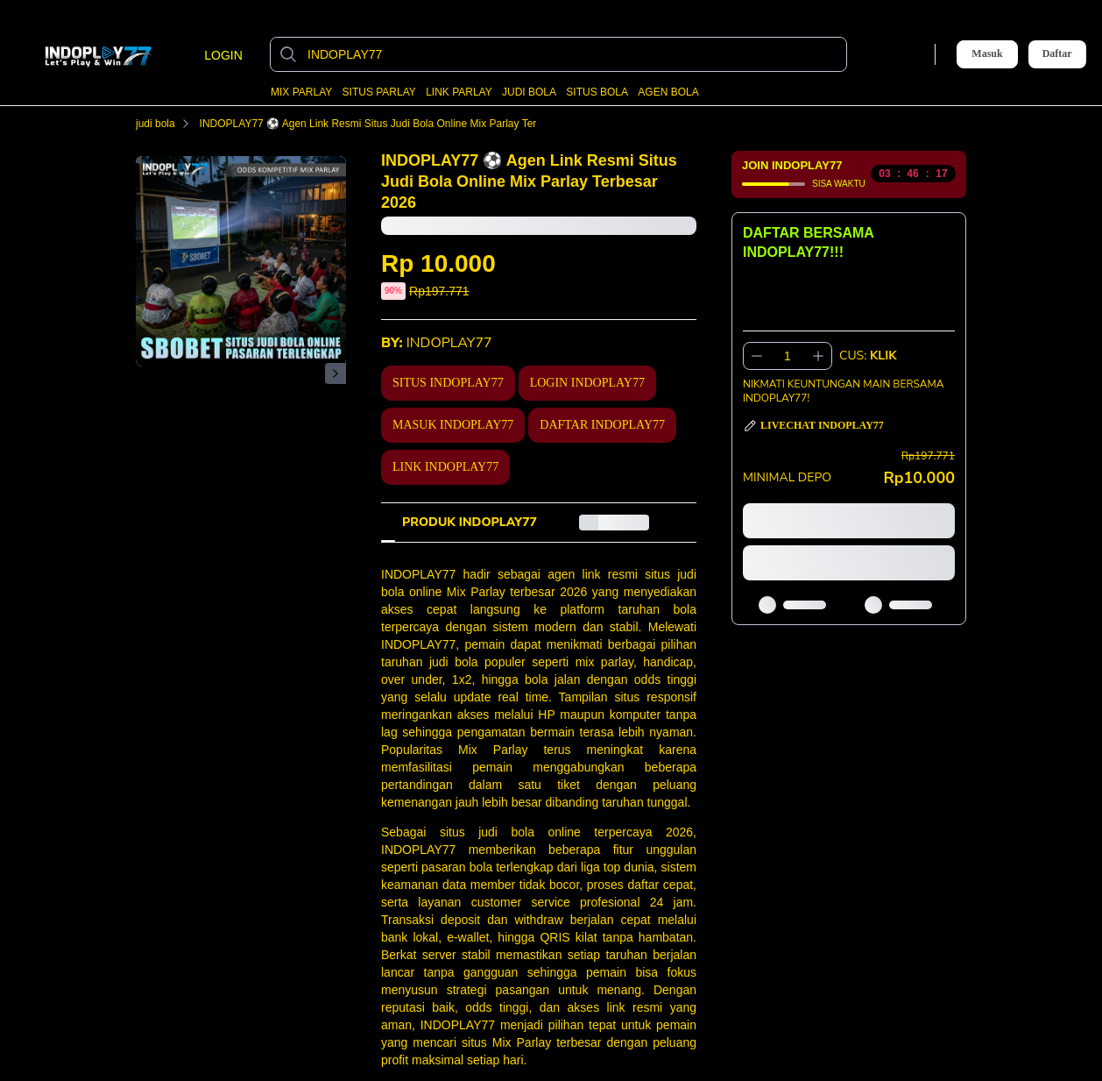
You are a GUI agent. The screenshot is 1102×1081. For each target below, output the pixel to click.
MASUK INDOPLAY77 (452, 424)
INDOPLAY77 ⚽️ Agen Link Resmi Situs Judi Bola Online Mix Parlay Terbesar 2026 (405, 123)
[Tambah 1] (818, 355)
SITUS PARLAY (379, 92)
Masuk (986, 53)
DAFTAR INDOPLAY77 (602, 424)
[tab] (469, 522)
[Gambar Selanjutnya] (335, 373)
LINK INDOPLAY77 (445, 466)
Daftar (1057, 54)
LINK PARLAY (459, 92)
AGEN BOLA (668, 92)
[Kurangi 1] (756, 355)
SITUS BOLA (597, 92)
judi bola (166, 123)
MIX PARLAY (301, 92)
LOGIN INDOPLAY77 (587, 382)
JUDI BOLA (529, 92)
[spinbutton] (787, 356)
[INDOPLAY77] (572, 54)
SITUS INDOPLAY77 (448, 382)
